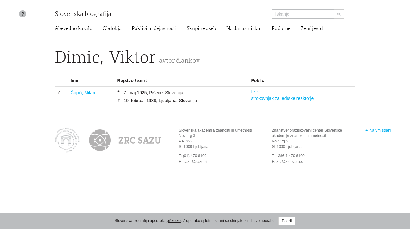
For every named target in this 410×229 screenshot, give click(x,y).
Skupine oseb (201, 28)
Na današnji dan (243, 28)
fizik (255, 91)
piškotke (174, 221)
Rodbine (281, 28)
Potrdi (287, 221)
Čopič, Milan (83, 92)
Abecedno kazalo (74, 28)
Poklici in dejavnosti (154, 28)
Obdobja (112, 28)
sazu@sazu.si (195, 161)
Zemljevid (312, 28)
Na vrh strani (380, 130)
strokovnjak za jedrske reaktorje (282, 98)
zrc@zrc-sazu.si (290, 161)
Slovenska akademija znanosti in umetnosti (215, 130)
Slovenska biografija (83, 14)
